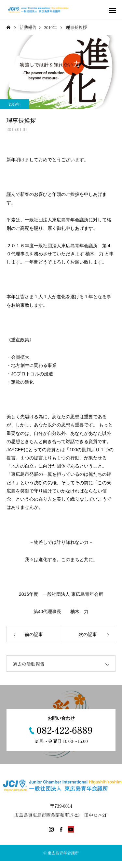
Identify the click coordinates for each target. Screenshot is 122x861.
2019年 (15, 104)
